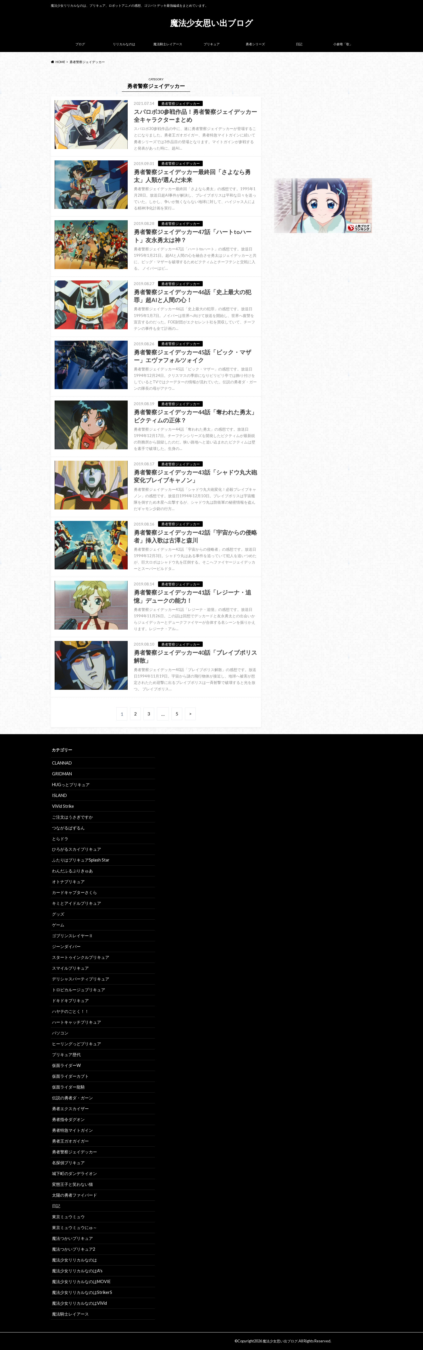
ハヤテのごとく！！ (70, 1011)
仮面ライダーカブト (70, 1076)
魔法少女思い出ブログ (211, 22)
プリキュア (212, 44)
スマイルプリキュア (70, 968)
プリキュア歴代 (66, 1054)
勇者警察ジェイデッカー (74, 1151)
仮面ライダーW (66, 1065)
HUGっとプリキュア (71, 784)
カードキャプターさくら (74, 892)
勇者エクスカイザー (70, 1108)
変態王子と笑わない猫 (72, 1184)
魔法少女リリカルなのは (74, 1259)
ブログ (80, 44)
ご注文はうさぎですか (72, 816)
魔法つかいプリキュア (72, 1238)
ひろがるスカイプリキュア (76, 849)
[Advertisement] (323, 126)
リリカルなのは (124, 44)
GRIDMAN (62, 773)
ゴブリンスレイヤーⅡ (72, 935)
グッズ (58, 913)
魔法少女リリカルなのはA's (77, 1270)
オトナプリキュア (68, 881)
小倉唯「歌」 (343, 44)
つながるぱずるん (68, 827)
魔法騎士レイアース (167, 44)
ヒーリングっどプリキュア (76, 1043)
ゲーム (58, 924)
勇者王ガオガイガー (70, 1140)
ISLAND (59, 795)
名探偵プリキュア (68, 1162)
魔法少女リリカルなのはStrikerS (82, 1292)
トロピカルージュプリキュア (78, 989)
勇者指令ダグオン (68, 1119)
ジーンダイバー (66, 946)
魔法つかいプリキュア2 (73, 1249)
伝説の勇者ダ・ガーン (72, 1097)
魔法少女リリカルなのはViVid (79, 1303)
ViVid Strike (63, 806)
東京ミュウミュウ (68, 1216)
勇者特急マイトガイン (72, 1130)
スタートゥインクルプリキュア (80, 957)
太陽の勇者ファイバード (74, 1195)
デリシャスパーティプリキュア (80, 978)
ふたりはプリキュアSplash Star (81, 859)
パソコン (60, 1032)
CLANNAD (62, 762)
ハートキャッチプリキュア (76, 1022)
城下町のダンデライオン (74, 1173)
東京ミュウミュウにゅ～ (74, 1227)
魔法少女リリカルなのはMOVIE (81, 1281)
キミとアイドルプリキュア (76, 903)
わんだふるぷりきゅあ (72, 870)
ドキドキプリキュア (70, 1000)
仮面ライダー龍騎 (68, 1086)
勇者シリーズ (255, 44)
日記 (299, 44)
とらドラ (60, 838)
